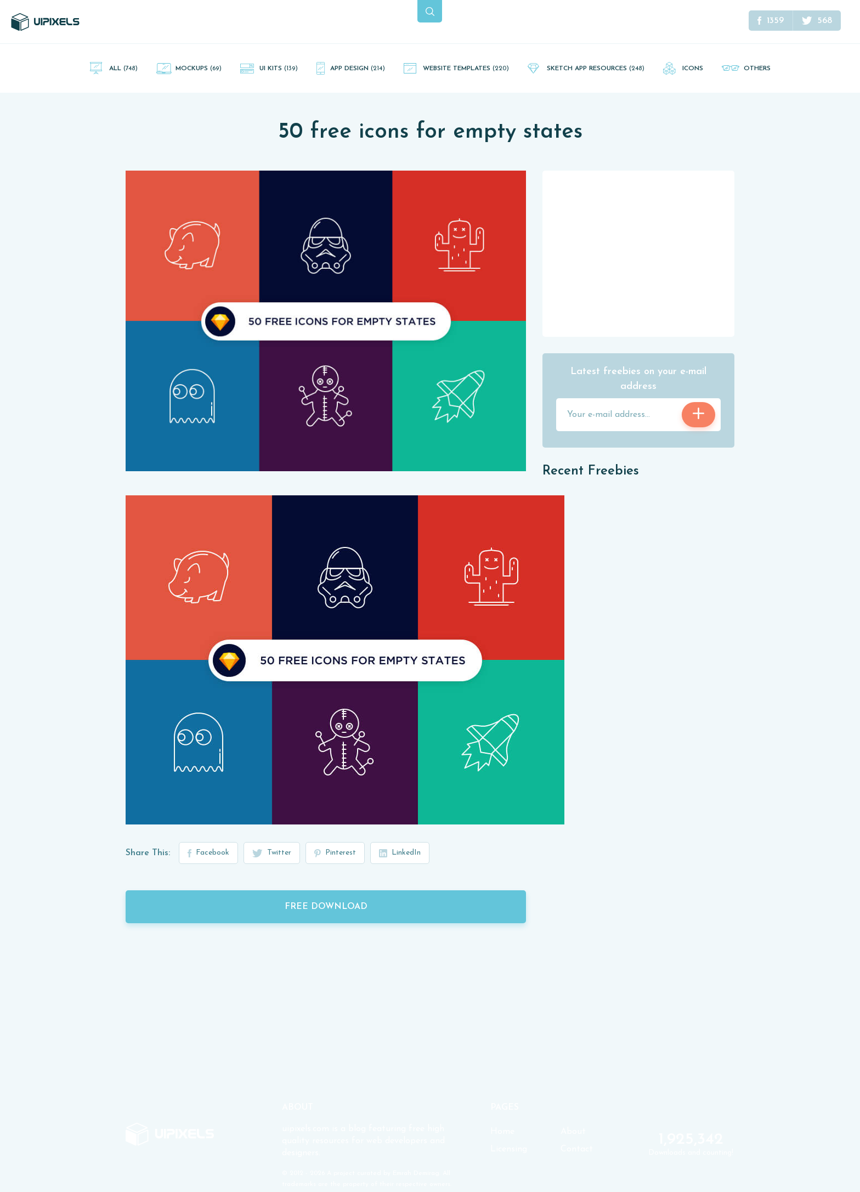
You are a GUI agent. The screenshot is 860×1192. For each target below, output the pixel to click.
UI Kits (278, 68)
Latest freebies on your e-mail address (638, 379)
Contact (577, 1149)
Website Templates (466, 68)
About (573, 1131)
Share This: (148, 853)
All (123, 68)
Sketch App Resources (595, 68)
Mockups (199, 68)
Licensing (508, 1149)
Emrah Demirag (416, 1173)
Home (502, 1131)
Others (757, 68)
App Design (357, 68)
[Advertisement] (638, 252)
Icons (692, 68)
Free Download (326, 906)
